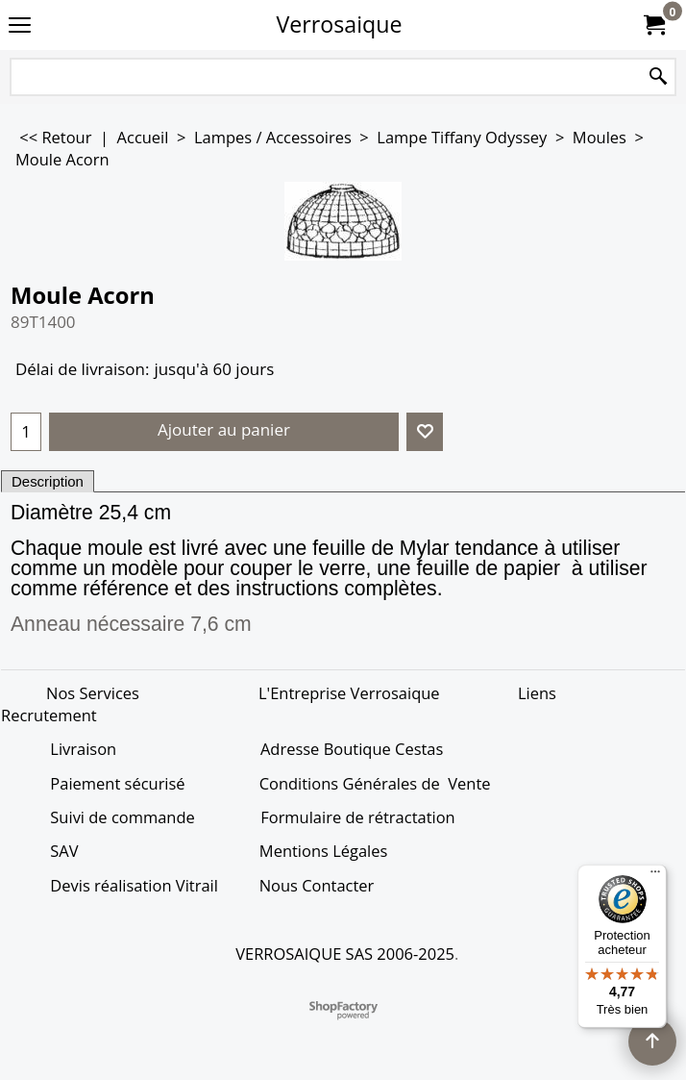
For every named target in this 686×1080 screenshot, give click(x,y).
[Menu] (655, 876)
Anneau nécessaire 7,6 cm (131, 624)
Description (48, 481)
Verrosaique (340, 24)
